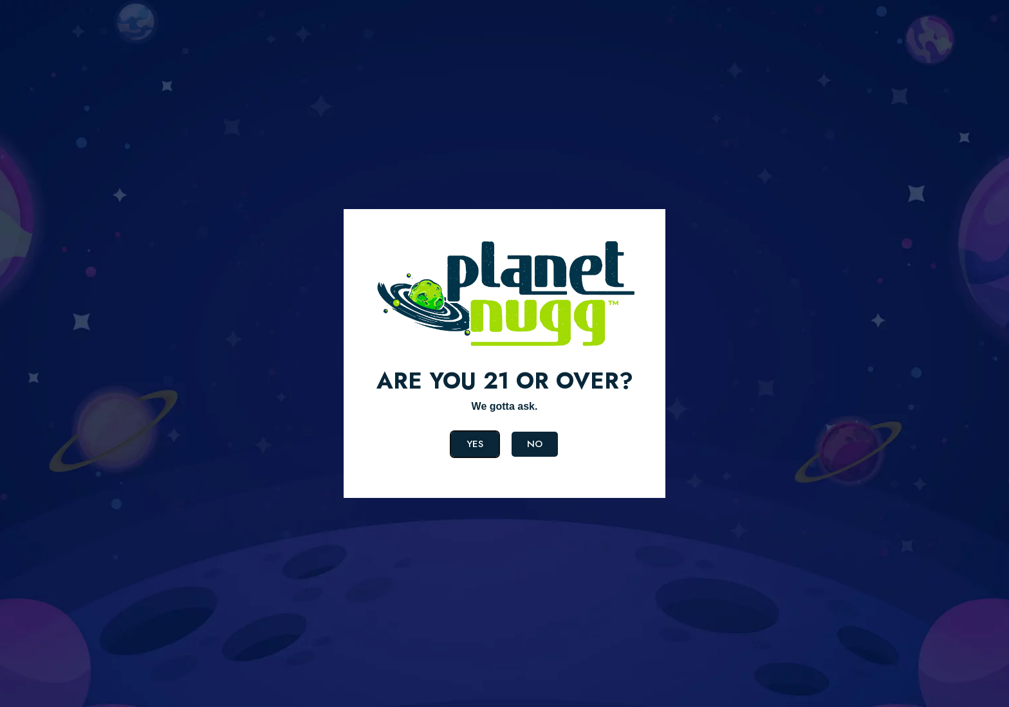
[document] (504, 353)
